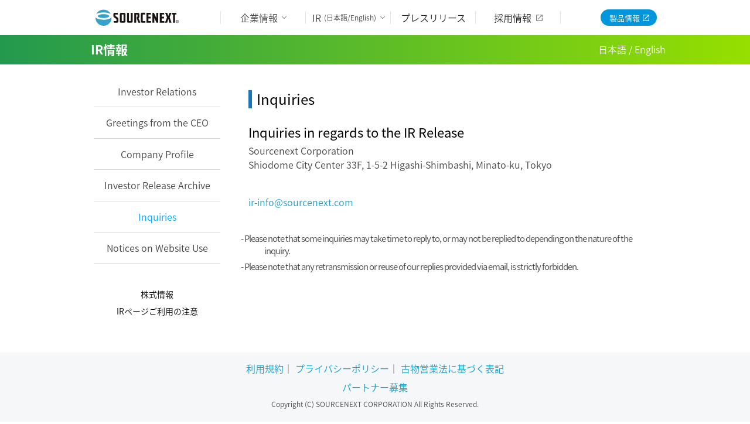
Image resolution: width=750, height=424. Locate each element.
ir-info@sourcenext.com (300, 202)
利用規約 (265, 368)
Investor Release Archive (157, 185)
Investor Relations (157, 91)
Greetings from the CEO (157, 122)
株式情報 (157, 294)
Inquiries (157, 217)
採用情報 (512, 17)
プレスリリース (433, 17)
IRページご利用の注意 (157, 311)
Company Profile (157, 154)
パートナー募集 (375, 387)
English (650, 49)
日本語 (612, 49)
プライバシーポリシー (342, 368)
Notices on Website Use (157, 248)
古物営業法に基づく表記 (452, 368)
